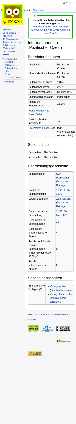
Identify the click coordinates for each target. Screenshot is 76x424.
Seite (28, 10)
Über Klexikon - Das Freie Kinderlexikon (54, 314)
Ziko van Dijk (63, 198)
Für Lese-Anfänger (11, 48)
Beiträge (61, 185)
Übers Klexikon (9, 33)
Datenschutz (32, 314)
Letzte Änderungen (13, 77)
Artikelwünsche (11, 65)
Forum (7, 74)
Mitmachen (9, 62)
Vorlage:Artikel (58, 286)
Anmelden (70, 3)
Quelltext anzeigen (61, 290)
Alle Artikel (7, 36)
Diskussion (63, 181)
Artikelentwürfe (11, 68)
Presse (6, 54)
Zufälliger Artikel (9, 45)
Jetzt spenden (9, 51)
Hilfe (7, 71)
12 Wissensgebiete (11, 39)
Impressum (31, 320)
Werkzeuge (9, 82)
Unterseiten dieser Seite (41, 128)
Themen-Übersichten (12, 42)
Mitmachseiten (11, 59)
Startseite (7, 30)
